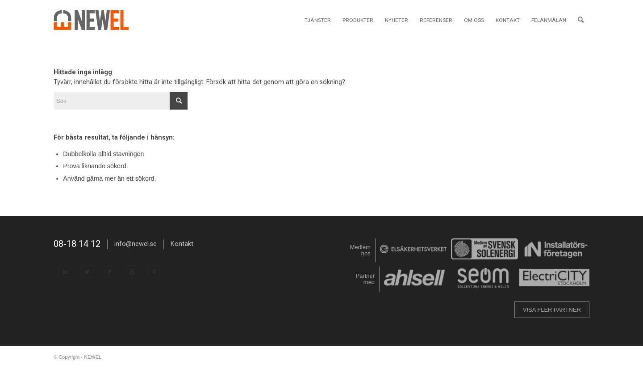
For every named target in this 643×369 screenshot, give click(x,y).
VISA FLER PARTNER (552, 309)
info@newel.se (135, 243)
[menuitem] (318, 20)
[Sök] (580, 20)
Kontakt (182, 243)
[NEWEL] (96, 20)
